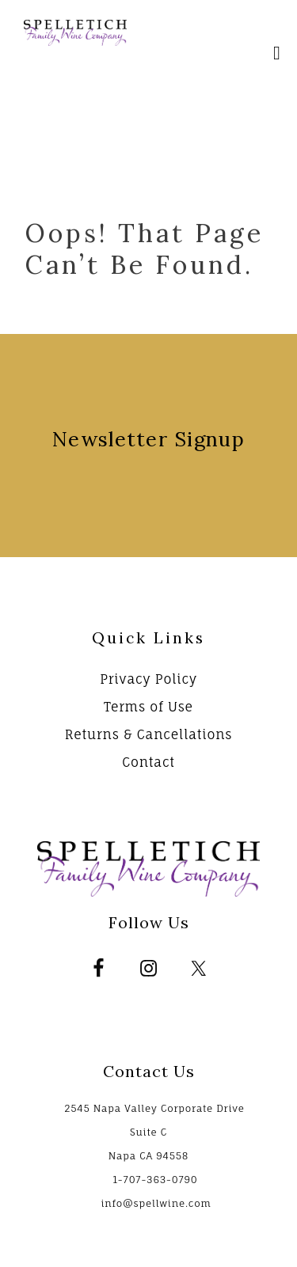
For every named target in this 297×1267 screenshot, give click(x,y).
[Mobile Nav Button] (277, 55)
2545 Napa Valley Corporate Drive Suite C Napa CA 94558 (154, 1132)
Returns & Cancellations (149, 734)
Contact (148, 762)
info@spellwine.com (156, 1203)
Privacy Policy (148, 679)
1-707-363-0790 (154, 1179)
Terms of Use (148, 707)
